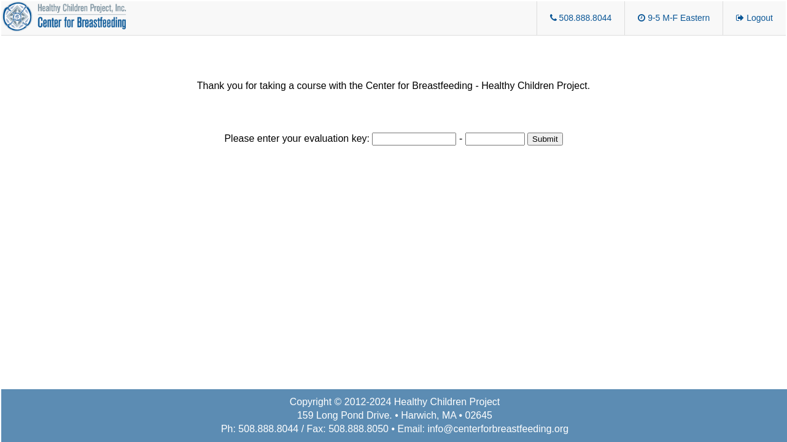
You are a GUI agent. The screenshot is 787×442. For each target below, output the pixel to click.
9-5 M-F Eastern (674, 18)
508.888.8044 (581, 18)
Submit (544, 139)
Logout (754, 18)
